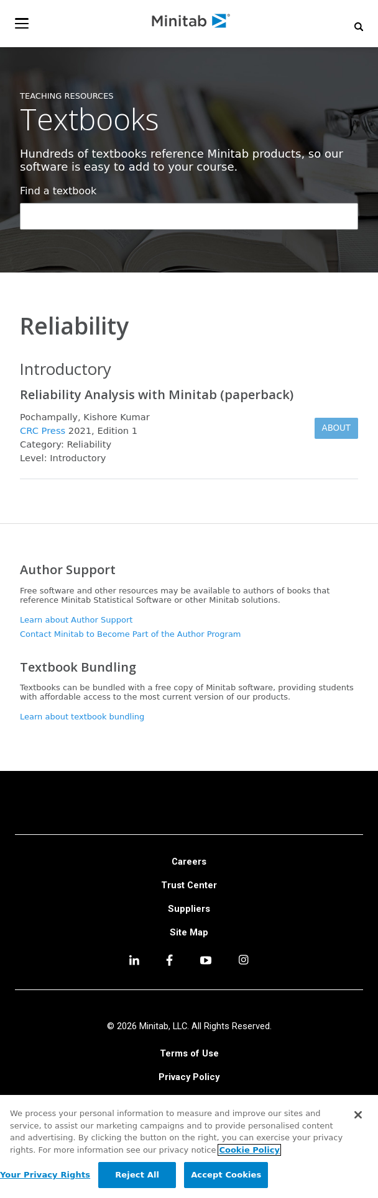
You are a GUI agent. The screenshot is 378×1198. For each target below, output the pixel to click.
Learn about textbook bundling (82, 716)
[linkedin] (134, 962)
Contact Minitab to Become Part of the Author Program (130, 634)
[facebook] (169, 962)
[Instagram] (243, 961)
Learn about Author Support (76, 619)
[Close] (358, 1114)
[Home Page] (191, 23)
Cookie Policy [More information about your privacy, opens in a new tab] (249, 1150)
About (336, 428)
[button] (358, 26)
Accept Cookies (226, 1174)
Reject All (137, 1174)
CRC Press (42, 430)
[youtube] (205, 961)
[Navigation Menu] (22, 23)
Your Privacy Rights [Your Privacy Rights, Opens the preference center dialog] (45, 1174)
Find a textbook (58, 191)
